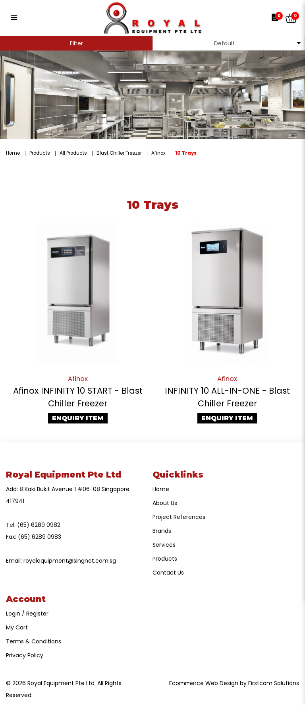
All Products (73, 153)
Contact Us (168, 573)
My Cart (17, 627)
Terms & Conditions (33, 641)
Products (39, 153)
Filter (76, 43)
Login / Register (27, 614)
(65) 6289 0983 (39, 537)
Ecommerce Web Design (203, 683)
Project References (178, 517)
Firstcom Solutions (273, 683)
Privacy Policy (24, 655)
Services (164, 545)
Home (13, 153)
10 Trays (186, 153)
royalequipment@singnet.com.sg (69, 561)
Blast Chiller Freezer (119, 153)
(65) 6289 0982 (38, 525)
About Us (164, 503)
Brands (161, 531)
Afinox (158, 153)
